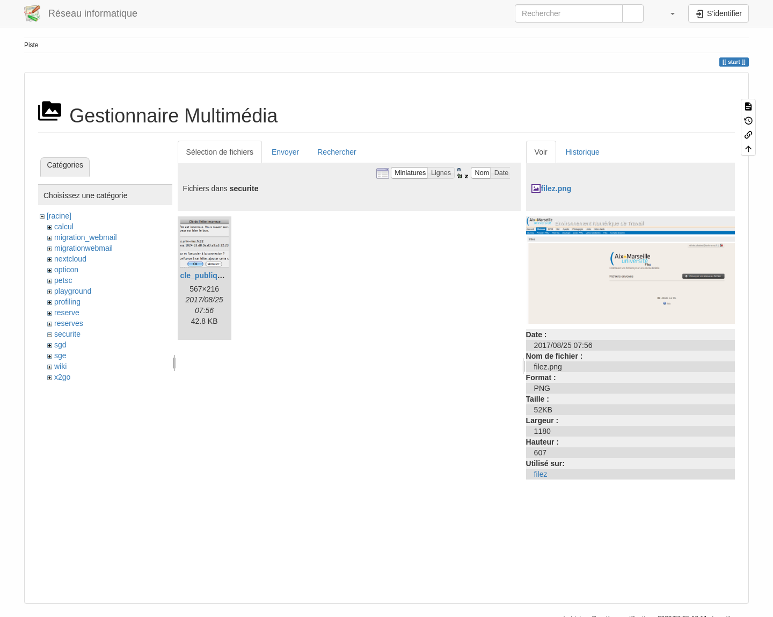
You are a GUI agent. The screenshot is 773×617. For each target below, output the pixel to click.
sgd (60, 344)
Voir (541, 152)
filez (541, 474)
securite (67, 334)
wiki (60, 366)
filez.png (556, 188)
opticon (66, 269)
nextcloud (70, 259)
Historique (583, 152)
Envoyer (285, 152)
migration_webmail (85, 237)
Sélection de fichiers (219, 152)
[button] (667, 13)
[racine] (59, 216)
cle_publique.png (211, 275)
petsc (63, 280)
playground (72, 291)
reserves (68, 323)
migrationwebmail (83, 248)
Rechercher (336, 152)
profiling (67, 301)
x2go (62, 377)
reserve (66, 312)
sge (60, 355)
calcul (64, 226)
